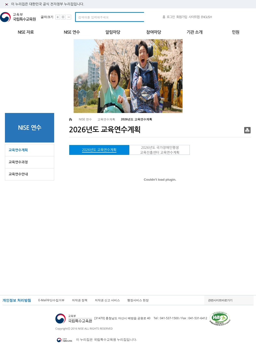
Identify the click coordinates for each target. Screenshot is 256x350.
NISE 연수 (72, 32)
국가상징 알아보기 (243, 17)
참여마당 (153, 32)
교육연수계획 (18, 150)
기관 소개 (194, 32)
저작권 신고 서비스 (107, 300)
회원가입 (181, 17)
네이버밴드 (217, 17)
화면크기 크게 (57, 17)
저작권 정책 (79, 300)
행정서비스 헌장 (138, 300)
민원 (235, 32)
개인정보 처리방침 (16, 300)
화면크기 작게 (68, 17)
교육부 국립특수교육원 (18, 17)
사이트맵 (194, 17)
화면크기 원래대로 (63, 17)
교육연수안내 (18, 174)
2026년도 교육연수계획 (99, 150)
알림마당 (112, 32)
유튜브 (226, 17)
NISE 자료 (26, 32)
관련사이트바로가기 (220, 300)
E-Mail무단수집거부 (51, 300)
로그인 (171, 17)
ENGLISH (206, 17)
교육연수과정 (18, 162)
